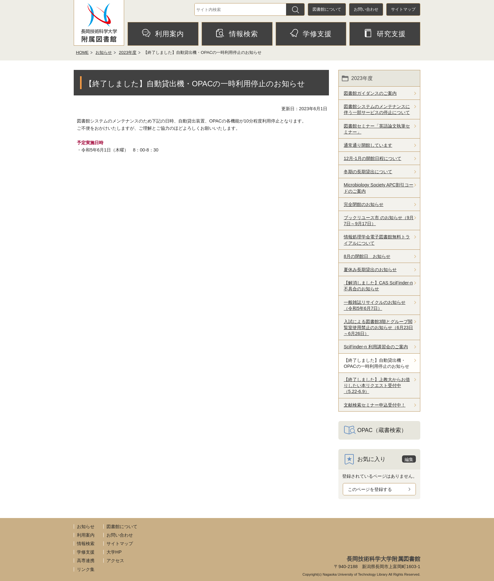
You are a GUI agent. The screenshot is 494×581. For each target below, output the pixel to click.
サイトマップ (403, 9)
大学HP (114, 552)
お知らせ (103, 52)
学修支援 (311, 33)
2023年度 (127, 52)
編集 (409, 459)
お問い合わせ (366, 9)
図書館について (327, 9)
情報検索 (237, 33)
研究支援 (385, 33)
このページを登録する (370, 489)
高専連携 (86, 560)
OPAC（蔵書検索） (382, 430)
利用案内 (163, 33)
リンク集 (86, 569)
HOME (82, 52)
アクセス (115, 560)
